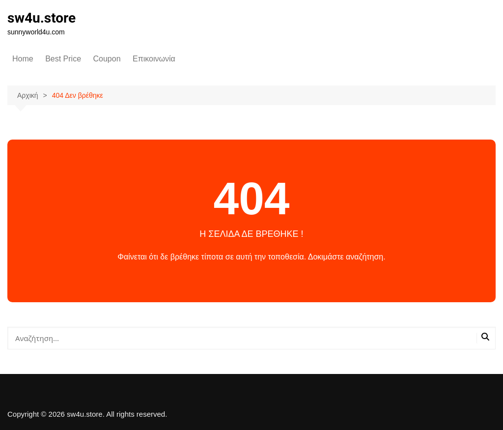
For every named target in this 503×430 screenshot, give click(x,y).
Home (22, 59)
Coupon (107, 59)
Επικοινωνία (154, 59)
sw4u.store (41, 18)
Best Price (63, 59)
